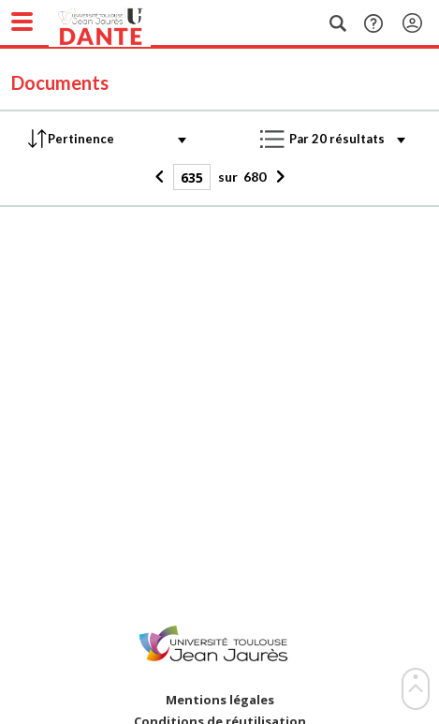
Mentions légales (220, 700)
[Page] (192, 177)
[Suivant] (277, 177)
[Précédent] (161, 177)
